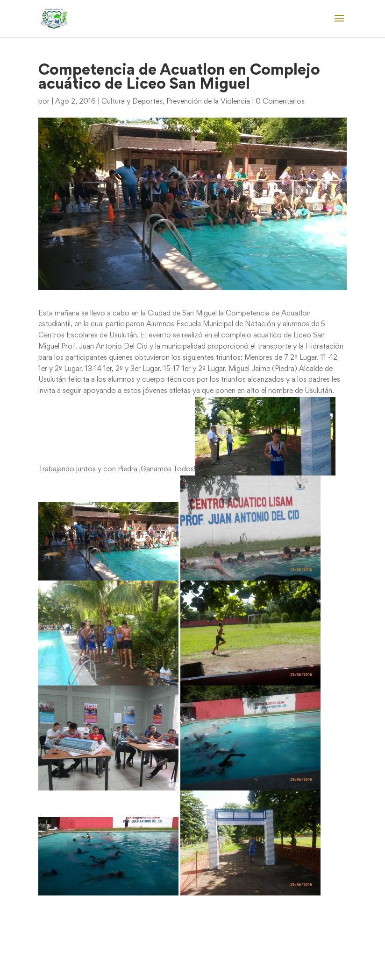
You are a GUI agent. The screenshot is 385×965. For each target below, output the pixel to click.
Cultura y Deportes (132, 101)
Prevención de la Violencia (208, 101)
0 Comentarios (280, 101)
